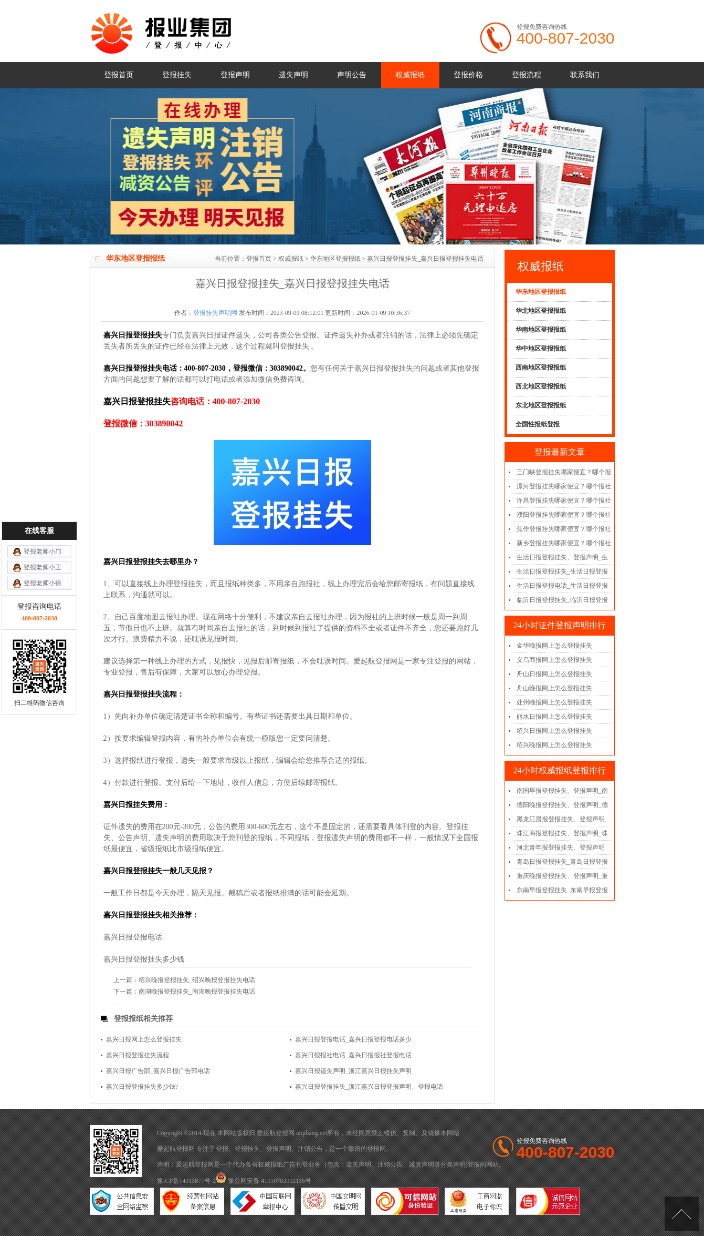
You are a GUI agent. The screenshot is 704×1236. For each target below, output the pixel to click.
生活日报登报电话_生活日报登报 (562, 585)
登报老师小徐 (42, 503)
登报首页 (118, 75)
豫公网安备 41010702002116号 (263, 1180)
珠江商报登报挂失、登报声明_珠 (562, 833)
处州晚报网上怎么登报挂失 (554, 702)
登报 (222, 1148)
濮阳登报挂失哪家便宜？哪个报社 (564, 514)
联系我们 (585, 75)
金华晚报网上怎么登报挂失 (554, 645)
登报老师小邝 (42, 472)
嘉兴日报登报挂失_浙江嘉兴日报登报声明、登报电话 (369, 1086)
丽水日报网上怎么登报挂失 (554, 716)
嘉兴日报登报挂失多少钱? (142, 1086)
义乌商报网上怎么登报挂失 (554, 659)
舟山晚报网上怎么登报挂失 (554, 688)
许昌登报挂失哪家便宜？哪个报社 (564, 500)
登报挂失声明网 (215, 312)
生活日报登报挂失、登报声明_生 (562, 557)
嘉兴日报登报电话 (132, 937)
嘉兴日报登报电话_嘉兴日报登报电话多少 (353, 1039)
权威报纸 (410, 75)
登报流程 (526, 75)
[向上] (682, 1214)
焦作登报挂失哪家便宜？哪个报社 (564, 529)
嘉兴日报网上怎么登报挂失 (144, 1039)
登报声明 (235, 75)
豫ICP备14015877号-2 (186, 1180)
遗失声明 (293, 75)
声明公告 (351, 75)
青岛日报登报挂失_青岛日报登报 (562, 861)
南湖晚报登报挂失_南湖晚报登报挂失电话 (197, 991)
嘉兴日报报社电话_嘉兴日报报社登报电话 (353, 1055)
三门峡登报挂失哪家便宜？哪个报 (564, 472)
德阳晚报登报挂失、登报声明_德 (562, 805)
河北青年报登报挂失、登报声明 (561, 847)
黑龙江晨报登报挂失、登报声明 (561, 819)
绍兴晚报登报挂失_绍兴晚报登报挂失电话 (197, 980)
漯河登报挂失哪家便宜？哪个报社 (564, 486)
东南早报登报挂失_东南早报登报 (562, 890)
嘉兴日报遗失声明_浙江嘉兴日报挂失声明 (353, 1071)
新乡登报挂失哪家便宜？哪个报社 (564, 543)
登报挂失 (177, 75)
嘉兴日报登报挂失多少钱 (143, 959)
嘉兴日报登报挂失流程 (137, 1055)
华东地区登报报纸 (335, 258)
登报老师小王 (42, 488)
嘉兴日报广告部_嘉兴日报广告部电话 (158, 1071)
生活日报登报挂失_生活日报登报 (562, 571)
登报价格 (468, 75)
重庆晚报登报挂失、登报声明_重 (562, 876)
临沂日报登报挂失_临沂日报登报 (562, 600)
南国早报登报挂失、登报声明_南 (562, 790)
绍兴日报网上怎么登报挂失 (554, 730)
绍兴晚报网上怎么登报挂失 (554, 745)
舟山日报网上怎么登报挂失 (554, 674)
